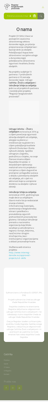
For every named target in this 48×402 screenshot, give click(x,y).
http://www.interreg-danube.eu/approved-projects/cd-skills (20, 255)
